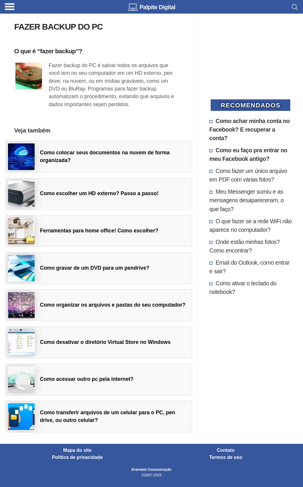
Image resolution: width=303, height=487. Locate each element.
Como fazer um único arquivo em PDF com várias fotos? (248, 175)
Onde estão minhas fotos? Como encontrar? (244, 246)
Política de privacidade (77, 457)
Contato (226, 450)
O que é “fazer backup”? (48, 51)
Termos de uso (225, 457)
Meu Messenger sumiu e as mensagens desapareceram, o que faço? (246, 200)
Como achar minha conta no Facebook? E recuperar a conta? (249, 129)
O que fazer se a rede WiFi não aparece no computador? (250, 225)
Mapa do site (77, 450)
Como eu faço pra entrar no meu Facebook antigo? (248, 154)
